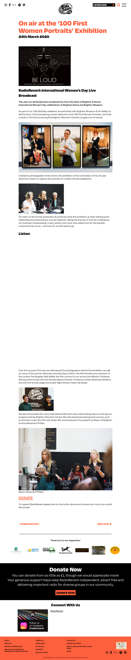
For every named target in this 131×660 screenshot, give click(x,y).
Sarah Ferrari (84, 657)
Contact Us (71, 640)
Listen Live (40, 640)
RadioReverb (56, 610)
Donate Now (65, 592)
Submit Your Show (74, 643)
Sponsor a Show (42, 652)
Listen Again (40, 643)
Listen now (100, 4)
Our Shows (40, 646)
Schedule (39, 649)
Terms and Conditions (70, 657)
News (69, 651)
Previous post (30, 524)
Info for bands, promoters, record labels (79, 647)
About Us (8, 643)
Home (7, 640)
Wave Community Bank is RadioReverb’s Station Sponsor (16, 650)
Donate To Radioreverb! (14, 646)
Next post (103, 524)
